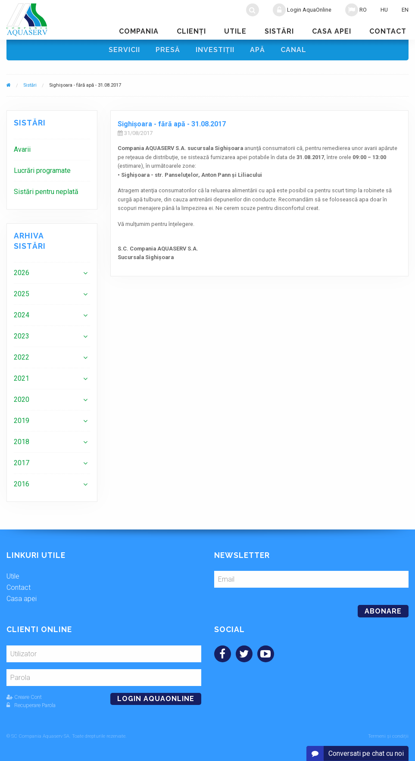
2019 (21, 421)
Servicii (124, 50)
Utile (235, 31)
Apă (257, 50)
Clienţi (191, 31)
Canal (293, 50)
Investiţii (215, 50)
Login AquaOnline (302, 9)
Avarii (22, 149)
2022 (21, 357)
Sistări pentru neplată (46, 192)
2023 (21, 336)
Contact (387, 31)
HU (384, 9)
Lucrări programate (42, 170)
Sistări (279, 31)
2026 (21, 273)
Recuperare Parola (31, 705)
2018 (21, 442)
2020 (21, 399)
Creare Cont (24, 697)
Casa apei (331, 31)
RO (356, 9)
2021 (21, 378)
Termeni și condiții (388, 736)
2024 (21, 315)
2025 (21, 294)
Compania (139, 31)
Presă (168, 50)
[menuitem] (52, 149)
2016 (21, 484)
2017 (21, 463)
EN (405, 9)
